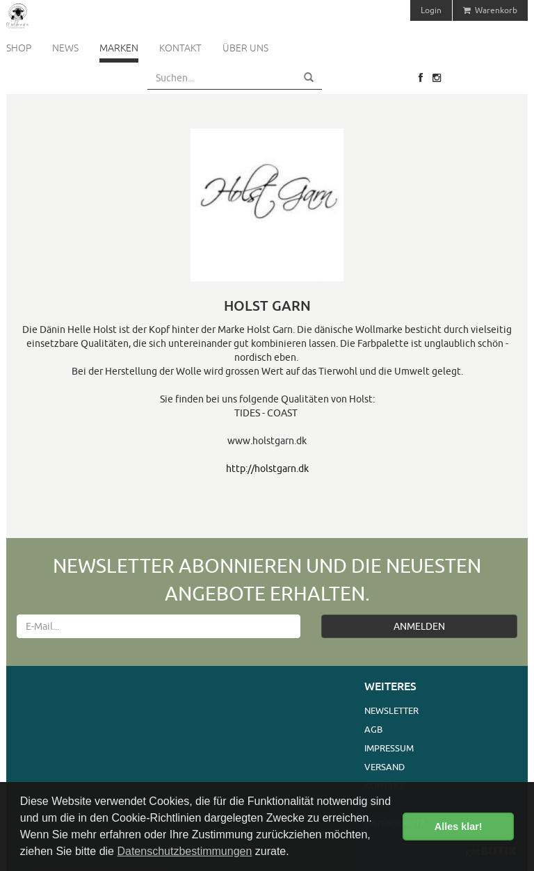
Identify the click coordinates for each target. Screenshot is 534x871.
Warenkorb (490, 10)
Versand (384, 766)
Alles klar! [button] (459, 826)
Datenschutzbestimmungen (184, 851)
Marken (118, 48)
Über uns (245, 48)
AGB (373, 729)
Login (431, 10)
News (65, 48)
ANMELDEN (419, 626)
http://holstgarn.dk (267, 468)
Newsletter (391, 710)
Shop (18, 48)
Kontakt (180, 48)
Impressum (389, 748)
